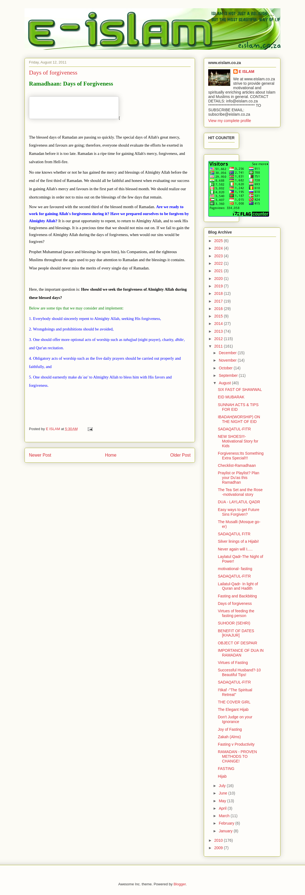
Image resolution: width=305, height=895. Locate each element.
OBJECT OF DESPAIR (237, 643)
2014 (219, 323)
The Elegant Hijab (233, 709)
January (226, 831)
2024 (219, 248)
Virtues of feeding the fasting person (236, 613)
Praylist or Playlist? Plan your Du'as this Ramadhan (238, 477)
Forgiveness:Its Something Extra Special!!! (241, 455)
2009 (219, 848)
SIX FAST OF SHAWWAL (240, 389)
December (228, 353)
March (225, 816)
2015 (219, 316)
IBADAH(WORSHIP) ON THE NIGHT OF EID (239, 419)
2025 (219, 241)
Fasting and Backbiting (237, 596)
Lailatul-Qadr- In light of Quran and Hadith (238, 586)
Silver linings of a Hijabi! (238, 541)
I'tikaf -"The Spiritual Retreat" (235, 692)
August (225, 383)
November (228, 360)
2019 (219, 286)
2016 (219, 308)
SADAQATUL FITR (234, 534)
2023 (219, 256)
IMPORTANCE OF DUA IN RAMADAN (241, 652)
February (227, 823)
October (226, 368)
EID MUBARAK (231, 397)
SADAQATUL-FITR (234, 429)
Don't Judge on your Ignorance (235, 719)
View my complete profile (229, 120)
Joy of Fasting (230, 729)
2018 (219, 293)
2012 (219, 339)
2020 (219, 278)
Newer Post (40, 455)
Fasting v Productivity (236, 744)
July (223, 785)
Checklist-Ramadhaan (237, 465)
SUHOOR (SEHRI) (234, 623)
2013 (219, 331)
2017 (219, 301)
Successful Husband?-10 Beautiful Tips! (239, 672)
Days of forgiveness (235, 603)
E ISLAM (247, 71)
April (223, 808)
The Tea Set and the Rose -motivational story (240, 492)
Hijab (222, 776)
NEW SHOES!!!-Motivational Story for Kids (238, 441)
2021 (219, 271)
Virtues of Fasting (233, 662)
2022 (219, 263)
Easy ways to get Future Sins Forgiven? (238, 512)
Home (111, 455)
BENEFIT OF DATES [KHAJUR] (236, 633)
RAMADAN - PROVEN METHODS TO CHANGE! (237, 756)
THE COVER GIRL (234, 702)
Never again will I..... (235, 549)
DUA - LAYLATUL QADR (239, 502)
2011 (219, 346)
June (223, 793)
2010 (219, 840)
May (223, 801)
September (229, 375)
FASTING (226, 768)
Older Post (180, 455)
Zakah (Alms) (229, 737)
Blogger (179, 884)
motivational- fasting (235, 568)
